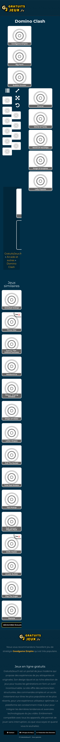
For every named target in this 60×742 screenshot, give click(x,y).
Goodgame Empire (23, 651)
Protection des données (45, 732)
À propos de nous (27, 732)
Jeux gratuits (36, 737)
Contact (10, 732)
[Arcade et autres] (6, 90)
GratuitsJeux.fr (13, 253)
